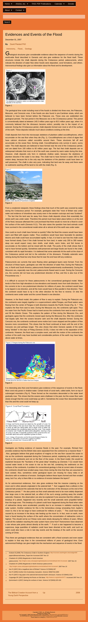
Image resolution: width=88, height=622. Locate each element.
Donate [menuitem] (71, 4)
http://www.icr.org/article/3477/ (56, 577)
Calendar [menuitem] (59, 4)
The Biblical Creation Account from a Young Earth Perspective (23, 594)
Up (44, 593)
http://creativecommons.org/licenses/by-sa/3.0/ (42, 616)
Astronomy (10, 49)
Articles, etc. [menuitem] (21, 4)
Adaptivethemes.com (51, 617)
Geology (28, 49)
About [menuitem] (7, 11)
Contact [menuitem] (19, 11)
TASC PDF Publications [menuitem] (41, 4)
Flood (20, 49)
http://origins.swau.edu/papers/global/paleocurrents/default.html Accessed (43, 561)
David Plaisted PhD (18, 44)
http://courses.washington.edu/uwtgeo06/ (63, 553)
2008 (78, 593)
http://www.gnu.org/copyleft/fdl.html (58, 614)
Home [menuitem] (7, 4)
